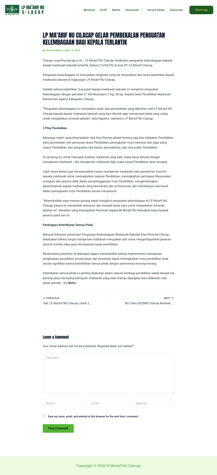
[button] (201, 10)
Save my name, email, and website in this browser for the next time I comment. (93, 416)
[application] (140, 10)
